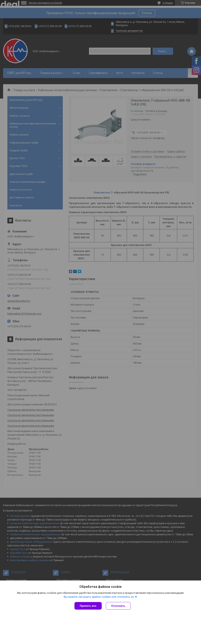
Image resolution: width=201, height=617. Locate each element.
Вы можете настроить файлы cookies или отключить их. (99, 596)
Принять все (88, 605)
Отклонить (118, 605)
